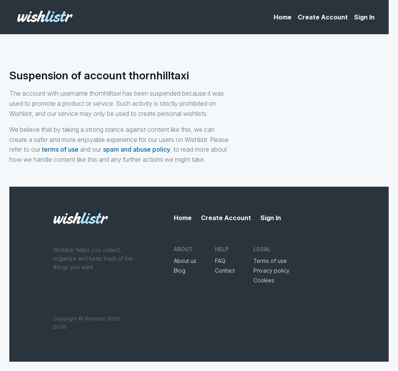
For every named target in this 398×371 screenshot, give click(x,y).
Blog (179, 270)
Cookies (263, 280)
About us (185, 260)
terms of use (60, 149)
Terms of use (270, 260)
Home (283, 17)
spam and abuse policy (136, 149)
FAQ (220, 260)
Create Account (323, 17)
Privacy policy (271, 270)
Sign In (364, 17)
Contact (225, 270)
